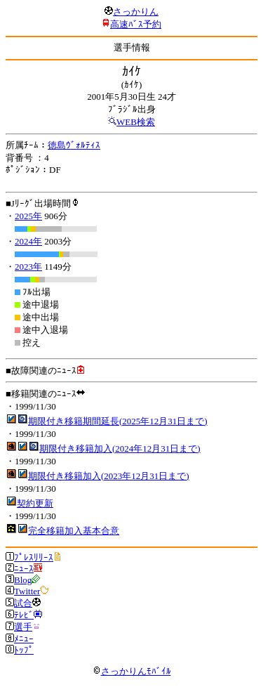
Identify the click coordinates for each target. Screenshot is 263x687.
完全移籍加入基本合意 (73, 530)
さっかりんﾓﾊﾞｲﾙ (132, 671)
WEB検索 (135, 122)
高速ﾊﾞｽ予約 (135, 24)
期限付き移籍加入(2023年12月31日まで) (108, 476)
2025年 (28, 216)
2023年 (28, 266)
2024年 (28, 241)
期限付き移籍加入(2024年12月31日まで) (120, 448)
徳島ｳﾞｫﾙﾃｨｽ (74, 145)
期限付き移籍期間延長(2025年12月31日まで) (118, 421)
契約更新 (35, 503)
